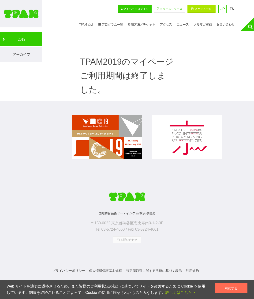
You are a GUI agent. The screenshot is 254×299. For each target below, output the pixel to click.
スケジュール (201, 9)
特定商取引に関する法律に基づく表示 (154, 271)
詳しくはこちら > (180, 293)
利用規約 (192, 271)
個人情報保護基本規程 (105, 271)
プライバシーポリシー (68, 271)
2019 (21, 39)
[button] (169, 9)
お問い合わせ (127, 239)
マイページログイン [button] (135, 9)
